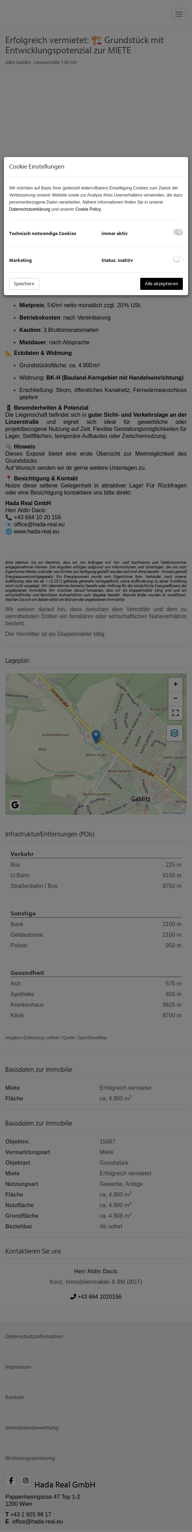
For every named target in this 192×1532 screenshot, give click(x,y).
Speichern (24, 284)
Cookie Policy (87, 209)
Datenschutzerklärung (29, 209)
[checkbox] (178, 232)
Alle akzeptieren (161, 284)
